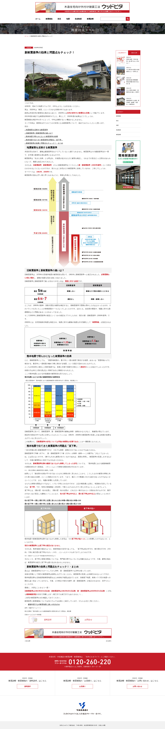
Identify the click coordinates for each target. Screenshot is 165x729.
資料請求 (48, 620)
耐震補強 (49, 19)
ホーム (37, 19)
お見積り (82, 686)
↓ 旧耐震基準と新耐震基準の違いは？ (39, 133)
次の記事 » (109, 641)
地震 (68, 19)
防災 (59, 19)
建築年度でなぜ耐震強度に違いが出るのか (44, 604)
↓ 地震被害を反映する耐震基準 (36, 130)
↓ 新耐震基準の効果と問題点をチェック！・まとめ (44, 143)
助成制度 (78, 19)
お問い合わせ (137, 686)
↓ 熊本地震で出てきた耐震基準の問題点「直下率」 (44, 140)
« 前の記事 (27, 641)
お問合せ (88, 620)
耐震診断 (90, 19)
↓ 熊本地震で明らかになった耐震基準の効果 (41, 136)
